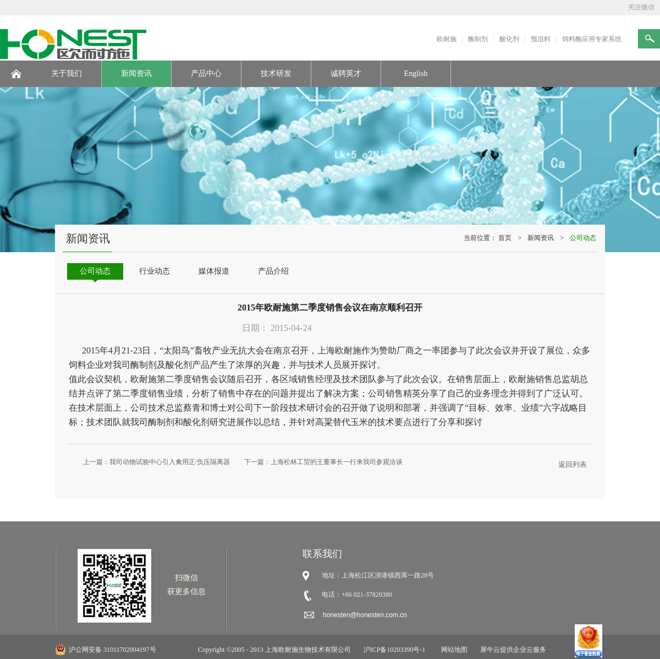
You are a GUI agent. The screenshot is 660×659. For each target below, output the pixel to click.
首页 (505, 238)
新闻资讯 (540, 238)
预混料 (541, 39)
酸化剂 (509, 39)
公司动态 (583, 238)
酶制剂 (478, 39)
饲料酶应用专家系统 (592, 39)
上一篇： (156, 462)
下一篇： (323, 462)
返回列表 (572, 464)
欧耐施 (447, 39)
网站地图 (453, 649)
